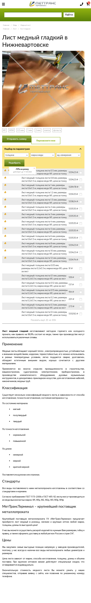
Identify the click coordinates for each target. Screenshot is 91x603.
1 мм (29, 130)
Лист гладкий (25, 29)
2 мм (38, 130)
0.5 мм (20, 130)
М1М (11, 130)
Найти (69, 14)
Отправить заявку (17, 138)
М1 (4, 130)
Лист (15, 29)
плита (47, 130)
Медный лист (25, 25)
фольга (57, 130)
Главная (6, 25)
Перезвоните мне (45, 140)
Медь (15, 25)
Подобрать (15, 162)
